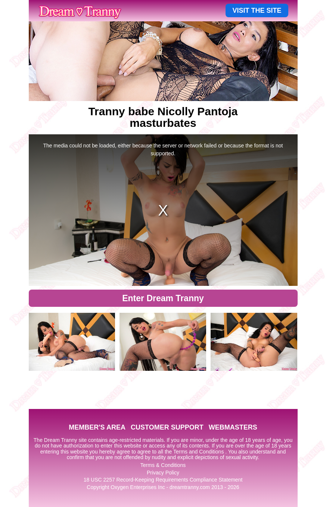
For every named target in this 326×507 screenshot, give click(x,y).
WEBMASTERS (233, 427)
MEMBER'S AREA (97, 427)
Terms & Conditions (163, 465)
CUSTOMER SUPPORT (167, 427)
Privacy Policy (163, 473)
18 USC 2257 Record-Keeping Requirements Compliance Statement (163, 480)
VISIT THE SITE (256, 10)
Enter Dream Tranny (163, 298)
